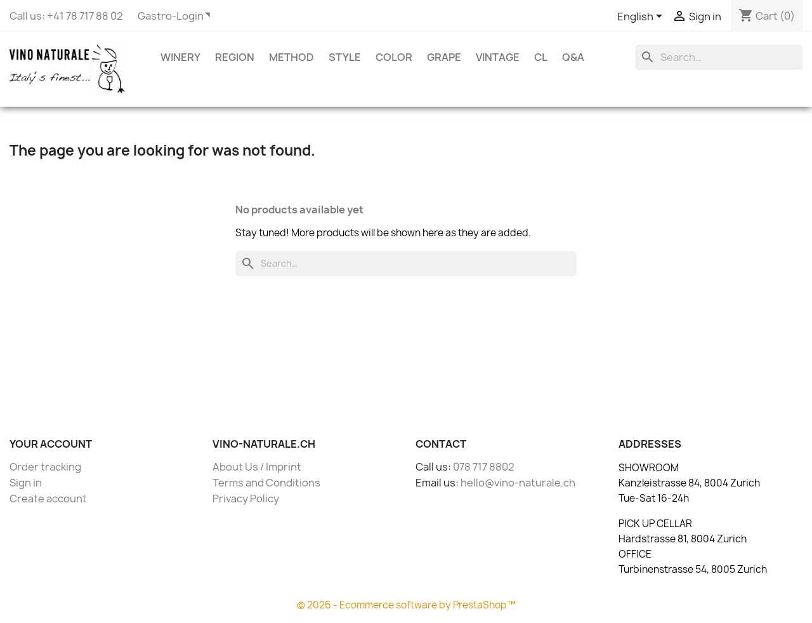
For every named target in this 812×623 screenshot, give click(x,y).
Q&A (573, 57)
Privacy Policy (246, 499)
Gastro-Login (171, 16)
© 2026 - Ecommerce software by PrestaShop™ (406, 605)
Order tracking (45, 467)
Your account (51, 444)
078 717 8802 (483, 467)
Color (394, 57)
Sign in (26, 483)
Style (345, 57)
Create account (48, 499)
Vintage (498, 57)
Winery (180, 57)
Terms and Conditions (266, 483)
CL (540, 57)
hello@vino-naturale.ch (518, 483)
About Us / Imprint (257, 467)
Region (234, 57)
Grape (444, 57)
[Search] (718, 57)
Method (291, 57)
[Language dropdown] (642, 17)
